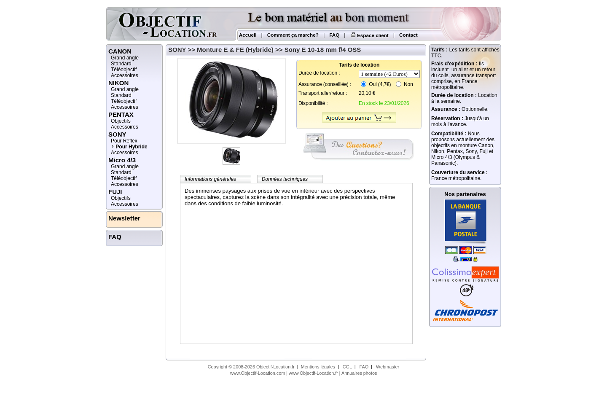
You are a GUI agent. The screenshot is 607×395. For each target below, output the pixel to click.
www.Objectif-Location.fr (313, 373)
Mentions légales (318, 366)
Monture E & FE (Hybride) (235, 49)
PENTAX (121, 114)
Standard (121, 64)
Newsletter (124, 218)
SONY (177, 49)
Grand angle (125, 58)
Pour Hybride (131, 147)
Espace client (369, 35)
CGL (347, 366)
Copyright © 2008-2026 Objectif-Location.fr (251, 366)
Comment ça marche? (293, 35)
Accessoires (124, 75)
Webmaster (387, 366)
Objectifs (121, 121)
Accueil (247, 35)
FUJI (115, 191)
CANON (120, 51)
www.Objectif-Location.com (257, 373)
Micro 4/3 (122, 160)
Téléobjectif (124, 70)
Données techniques (285, 179)
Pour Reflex (124, 141)
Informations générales (210, 179)
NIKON (118, 82)
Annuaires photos (359, 373)
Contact (408, 35)
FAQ (334, 35)
